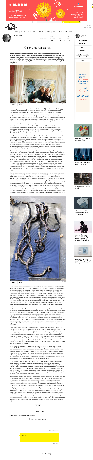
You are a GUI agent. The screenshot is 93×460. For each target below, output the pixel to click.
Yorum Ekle (38, 437)
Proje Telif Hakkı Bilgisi (36, 419)
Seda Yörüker (32, 415)
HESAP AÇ (67, 22)
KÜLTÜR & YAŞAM (32, 32)
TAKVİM (48, 32)
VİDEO (70, 32)
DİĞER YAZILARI (82, 43)
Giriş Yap (85, 21)
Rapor (45, 419)
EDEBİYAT (23, 32)
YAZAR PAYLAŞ (83, 50)
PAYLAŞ (20, 105)
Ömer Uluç (16, 415)
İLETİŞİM (35, 22)
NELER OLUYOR (63, 32)
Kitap (25, 415)
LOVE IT (13, 105)
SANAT (16, 32)
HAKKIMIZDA (29, 22)
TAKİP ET (83, 47)
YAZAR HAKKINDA (83, 40)
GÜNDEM (55, 32)
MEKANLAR (41, 32)
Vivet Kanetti (21, 415)
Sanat (28, 415)
